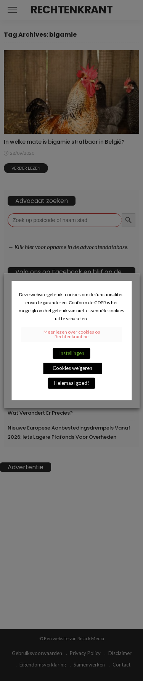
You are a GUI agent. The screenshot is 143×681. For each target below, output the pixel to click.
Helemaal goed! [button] (71, 383)
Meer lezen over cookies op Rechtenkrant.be (71, 334)
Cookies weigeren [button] (72, 368)
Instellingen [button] (71, 353)
